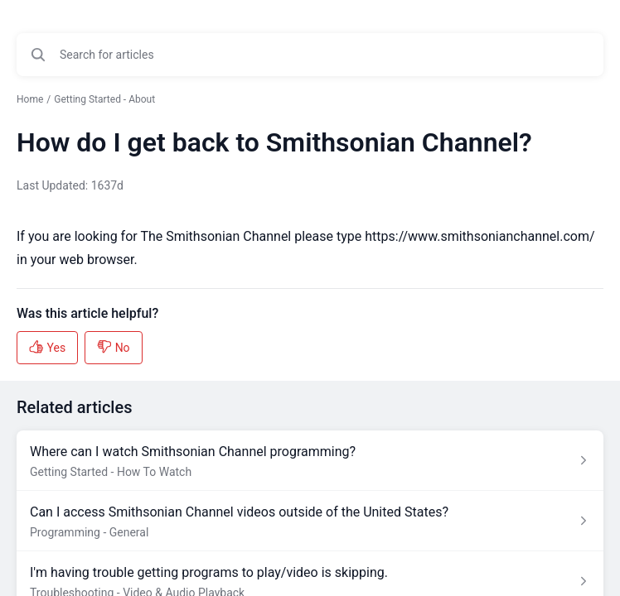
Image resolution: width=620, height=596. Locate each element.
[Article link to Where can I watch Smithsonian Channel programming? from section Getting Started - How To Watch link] (310, 460)
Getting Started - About (104, 99)
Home (30, 99)
